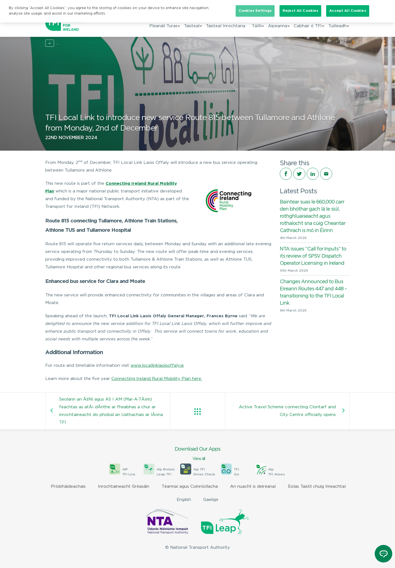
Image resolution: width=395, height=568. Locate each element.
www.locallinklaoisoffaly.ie (157, 365)
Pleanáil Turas (163, 27)
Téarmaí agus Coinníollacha (190, 486)
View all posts (197, 411)
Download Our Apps (197, 454)
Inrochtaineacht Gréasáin (123, 486)
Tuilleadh (337, 27)
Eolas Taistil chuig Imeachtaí (317, 486)
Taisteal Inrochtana (225, 27)
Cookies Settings (255, 10)
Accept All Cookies (347, 10)
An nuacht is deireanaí (253, 486)
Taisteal (191, 27)
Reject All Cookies (300, 10)
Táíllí (256, 27)
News (69, 43)
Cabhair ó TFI (308, 27)
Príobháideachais (68, 486)
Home (51, 43)
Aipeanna (277, 27)
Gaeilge (210, 499)
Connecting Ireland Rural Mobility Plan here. (156, 378)
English (184, 499)
